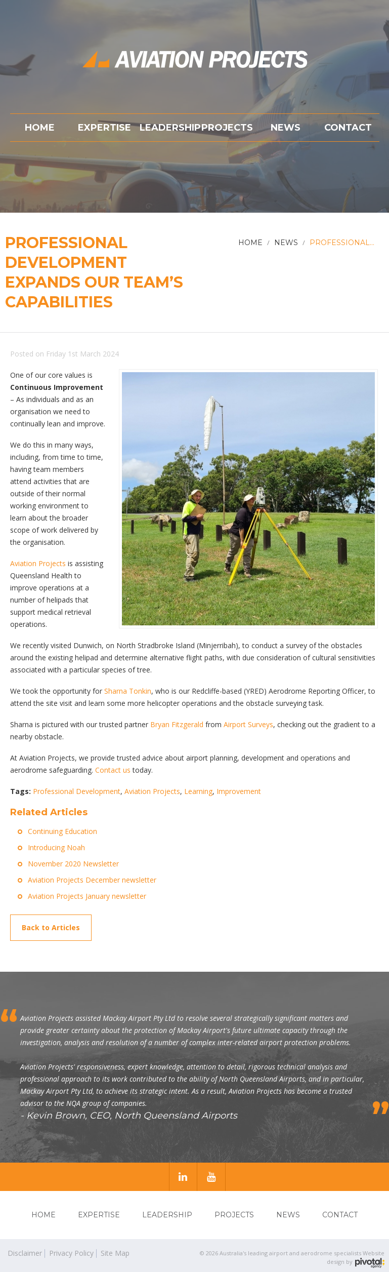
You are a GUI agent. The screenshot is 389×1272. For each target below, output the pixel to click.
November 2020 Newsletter (73, 863)
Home (43, 1214)
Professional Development (76, 791)
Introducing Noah (56, 847)
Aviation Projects (38, 563)
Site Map (115, 1253)
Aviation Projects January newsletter (87, 896)
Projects (234, 1214)
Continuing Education (62, 831)
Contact (340, 1214)
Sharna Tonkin (127, 691)
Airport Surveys (248, 724)
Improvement (239, 791)
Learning (198, 791)
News (288, 1214)
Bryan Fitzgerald (176, 724)
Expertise (99, 1214)
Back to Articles (51, 927)
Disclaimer (25, 1253)
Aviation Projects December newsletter (92, 880)
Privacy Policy (71, 1253)
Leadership (167, 1214)
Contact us (113, 770)
